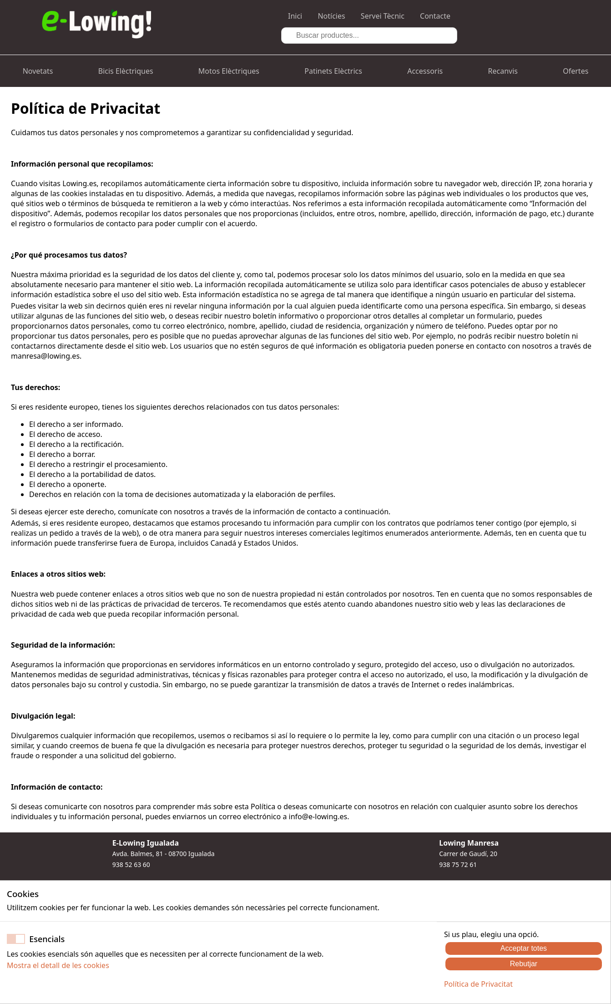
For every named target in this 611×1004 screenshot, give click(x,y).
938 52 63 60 (131, 864)
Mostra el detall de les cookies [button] (58, 965)
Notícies (331, 16)
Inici (295, 16)
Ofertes (575, 71)
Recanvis (503, 71)
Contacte (435, 16)
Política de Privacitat (478, 984)
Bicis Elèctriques (125, 71)
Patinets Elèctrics (333, 71)
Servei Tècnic (382, 16)
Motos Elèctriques (228, 71)
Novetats (38, 71)
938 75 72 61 (458, 864)
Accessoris (425, 71)
